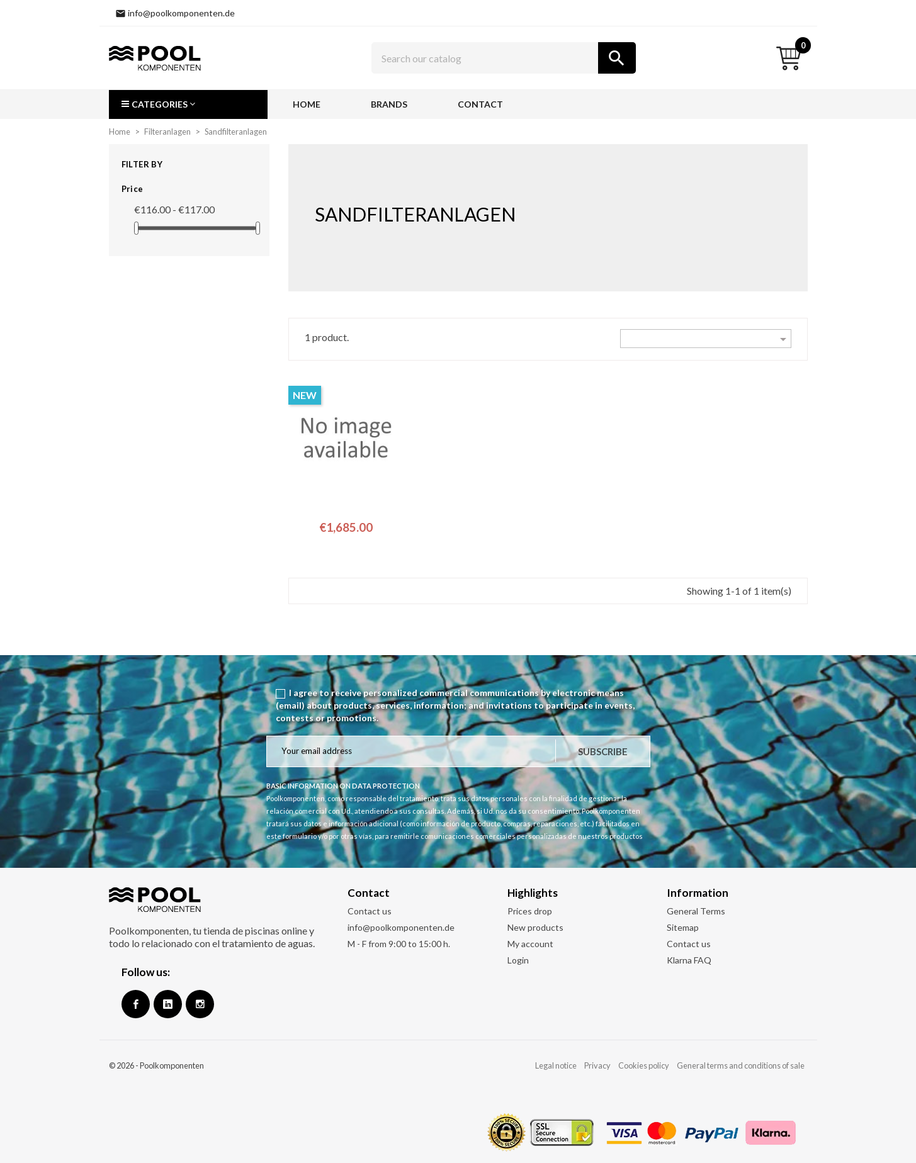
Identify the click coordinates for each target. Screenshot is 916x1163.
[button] (188, 104)
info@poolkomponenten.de (401, 927)
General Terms (696, 911)
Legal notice (556, 1065)
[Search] (503, 58)
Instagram (200, 1004)
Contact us (370, 911)
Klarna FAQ (689, 960)
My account (530, 943)
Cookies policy (643, 1065)
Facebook (136, 1004)
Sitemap (683, 927)
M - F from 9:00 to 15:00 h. (399, 943)
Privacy (597, 1065)
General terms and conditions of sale (741, 1065)
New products (535, 927)
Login (518, 960)
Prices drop (529, 911)
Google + (168, 1004)
